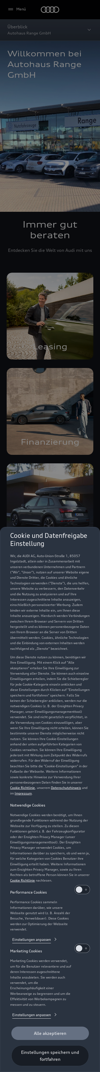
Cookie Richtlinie (22, 788)
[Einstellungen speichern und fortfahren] (50, 1055)
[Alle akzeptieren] (50, 1033)
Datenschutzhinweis (66, 788)
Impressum (23, 793)
